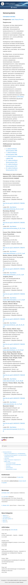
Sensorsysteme (9, 13)
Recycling (8, 466)
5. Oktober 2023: (5, 505)
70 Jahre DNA (20, 477)
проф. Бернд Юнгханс (17, 19)
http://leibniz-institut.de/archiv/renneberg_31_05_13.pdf (14, 228)
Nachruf (4, 521)
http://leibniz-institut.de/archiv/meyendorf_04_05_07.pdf (13, 429)
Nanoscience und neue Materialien (13, 464)
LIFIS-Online (20, 96)
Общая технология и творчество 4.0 (12, 459)
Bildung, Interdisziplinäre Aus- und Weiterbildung (14, 453)
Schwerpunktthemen (7, 452)
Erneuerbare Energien (11, 463)
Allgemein (5, 515)
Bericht (4, 520)
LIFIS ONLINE (14, 529)
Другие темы (7, 461)
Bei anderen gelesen (7, 518)
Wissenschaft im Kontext (11, 469)
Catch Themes (20, 582)
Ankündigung (5, 517)
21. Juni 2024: (5, 496)
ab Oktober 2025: (6, 492)
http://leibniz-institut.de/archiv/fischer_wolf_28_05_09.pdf (13, 324)
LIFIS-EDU (6, 458)
